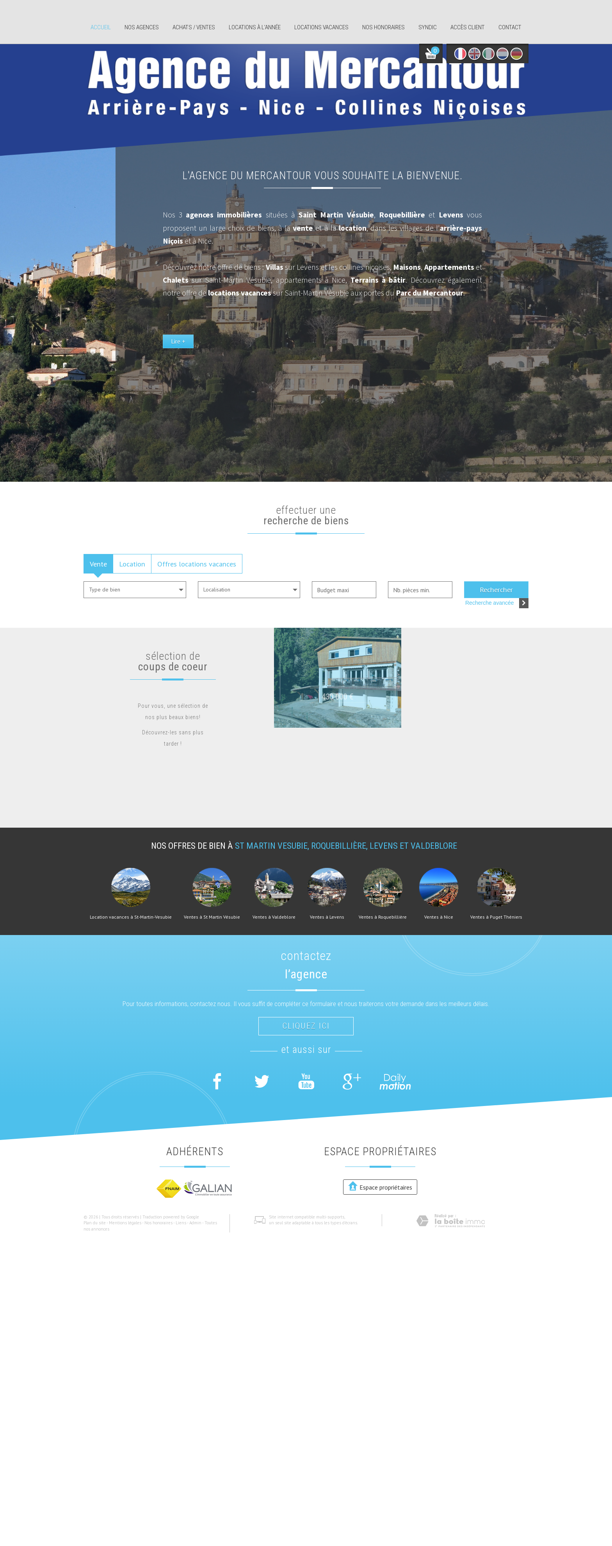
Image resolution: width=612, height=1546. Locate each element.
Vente (98, 563)
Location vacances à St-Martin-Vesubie (131, 917)
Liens (181, 1222)
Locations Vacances (321, 27)
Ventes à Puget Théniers (496, 917)
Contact (509, 27)
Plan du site (95, 1222)
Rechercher (496, 589)
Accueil (101, 27)
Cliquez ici (306, 1026)
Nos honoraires (383, 27)
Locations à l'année (255, 27)
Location (132, 563)
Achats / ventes (194, 27)
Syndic (427, 27)
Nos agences (142, 27)
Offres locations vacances (196, 563)
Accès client (467, 27)
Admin (195, 1222)
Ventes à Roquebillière (383, 917)
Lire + (352, 404)
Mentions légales (125, 1222)
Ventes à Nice (438, 917)
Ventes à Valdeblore (274, 917)
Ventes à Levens (327, 917)
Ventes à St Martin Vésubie (212, 917)
